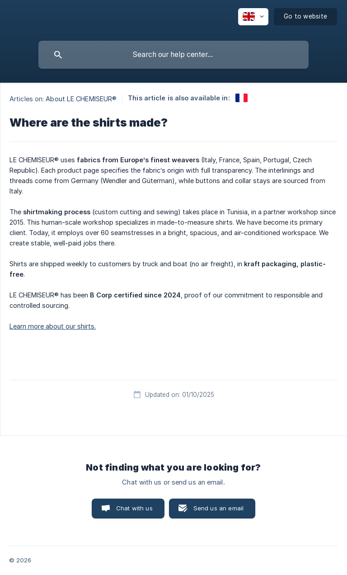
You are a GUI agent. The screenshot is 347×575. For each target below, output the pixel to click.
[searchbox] (173, 55)
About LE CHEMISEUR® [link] (81, 99)
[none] (253, 16)
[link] (241, 98)
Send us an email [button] (218, 508)
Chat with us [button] (134, 508)
